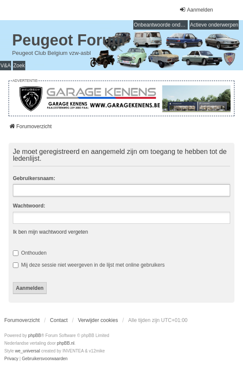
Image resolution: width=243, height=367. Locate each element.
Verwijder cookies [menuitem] (98, 320)
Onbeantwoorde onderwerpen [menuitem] (161, 25)
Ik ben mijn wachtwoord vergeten (50, 232)
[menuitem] (11, 359)
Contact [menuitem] (59, 320)
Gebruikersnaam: (34, 178)
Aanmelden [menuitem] (196, 9)
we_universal (27, 351)
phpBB (34, 335)
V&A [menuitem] (5, 66)
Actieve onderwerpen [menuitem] (214, 25)
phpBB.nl (66, 343)
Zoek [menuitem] (19, 66)
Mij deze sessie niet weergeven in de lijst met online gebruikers (89, 265)
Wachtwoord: (29, 206)
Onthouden (30, 253)
